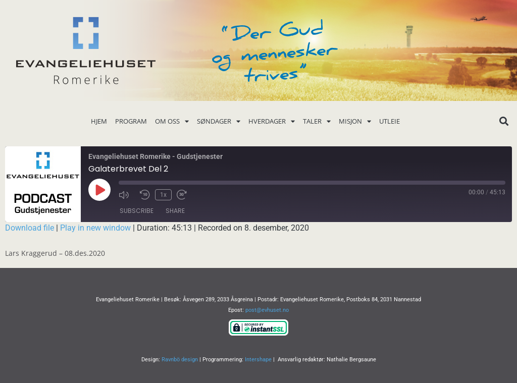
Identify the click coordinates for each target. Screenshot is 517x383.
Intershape (258, 359)
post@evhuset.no (267, 310)
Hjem (99, 121)
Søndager (218, 121)
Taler (317, 121)
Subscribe (136, 210)
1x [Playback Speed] (163, 194)
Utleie (389, 121)
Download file (29, 228)
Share (175, 210)
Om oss (172, 121)
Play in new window (95, 228)
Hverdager (271, 121)
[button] (504, 121)
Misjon (355, 121)
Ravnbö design (180, 359)
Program (131, 121)
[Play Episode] (99, 190)
